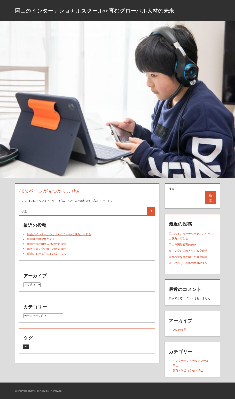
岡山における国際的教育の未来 (46, 254)
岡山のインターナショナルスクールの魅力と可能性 (59, 234)
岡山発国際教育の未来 (41, 239)
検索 (171, 189)
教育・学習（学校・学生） (189, 370)
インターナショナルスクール (191, 360)
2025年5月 (179, 329)
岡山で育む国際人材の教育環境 (46, 244)
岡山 (175, 365)
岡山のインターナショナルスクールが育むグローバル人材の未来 (101, 10)
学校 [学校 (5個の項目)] (26, 346)
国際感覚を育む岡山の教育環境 (46, 249)
